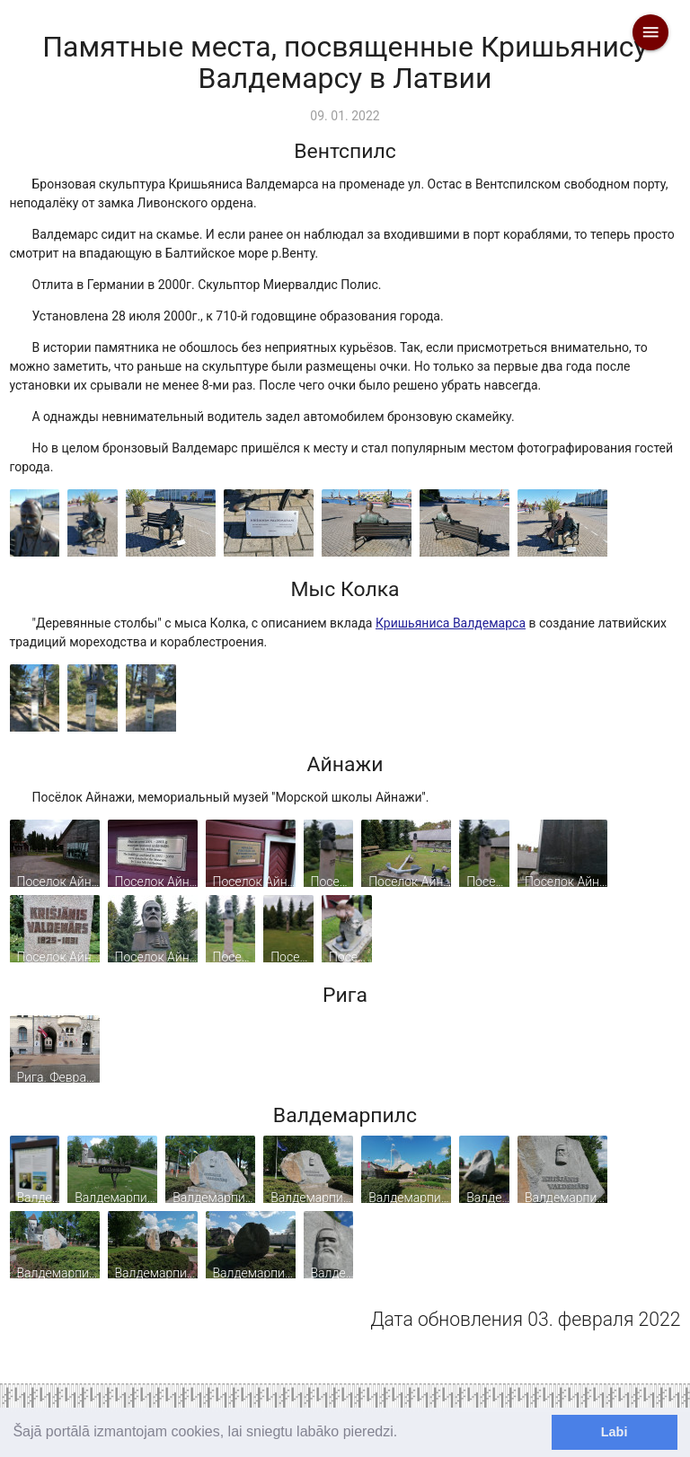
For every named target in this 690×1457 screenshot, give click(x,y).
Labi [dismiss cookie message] (614, 1432)
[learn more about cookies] (404, 1433)
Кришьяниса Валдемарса (451, 623)
